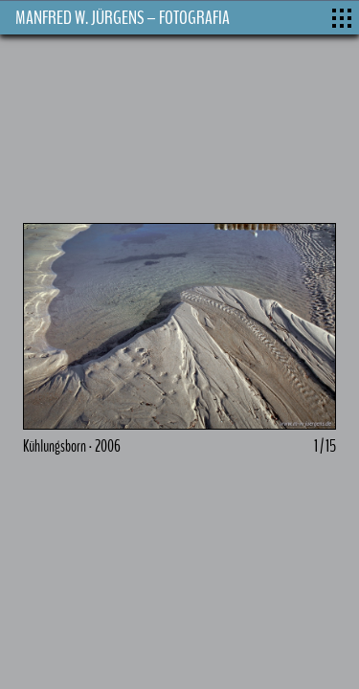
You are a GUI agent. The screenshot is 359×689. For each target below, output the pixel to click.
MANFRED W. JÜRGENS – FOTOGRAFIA (122, 18)
